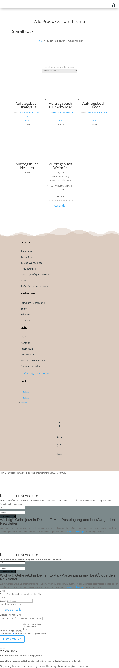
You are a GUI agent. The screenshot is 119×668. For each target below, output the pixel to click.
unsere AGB (27, 354)
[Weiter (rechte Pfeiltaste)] (4, 648)
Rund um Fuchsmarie (33, 302)
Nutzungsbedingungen (75, 532)
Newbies (25, 320)
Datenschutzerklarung (33, 366)
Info (27, 120)
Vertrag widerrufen (36, 373)
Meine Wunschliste (31, 262)
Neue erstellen (13, 609)
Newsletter (27, 251)
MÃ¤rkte (25, 314)
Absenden (60, 205)
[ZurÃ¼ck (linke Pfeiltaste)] (1, 648)
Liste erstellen (12, 639)
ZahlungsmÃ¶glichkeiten (35, 274)
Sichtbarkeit (5, 633)
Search (3, 601)
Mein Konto (27, 257)
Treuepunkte (28, 268)
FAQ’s (24, 337)
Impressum (27, 348)
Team (24, 308)
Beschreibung (11, 630)
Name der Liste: (8, 618)
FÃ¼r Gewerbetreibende (34, 286)
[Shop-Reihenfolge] (59, 71)
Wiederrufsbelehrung (33, 360)
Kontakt (25, 342)
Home (39, 40)
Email (60, 196)
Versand (25, 280)
